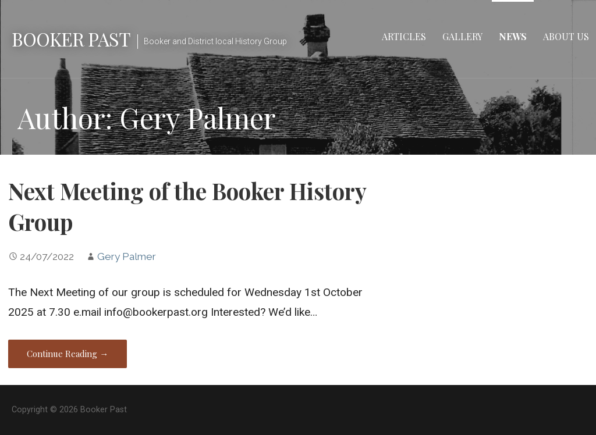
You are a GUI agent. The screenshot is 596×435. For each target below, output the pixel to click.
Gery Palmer (126, 256)
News (513, 36)
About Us (566, 36)
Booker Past (71, 38)
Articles (404, 36)
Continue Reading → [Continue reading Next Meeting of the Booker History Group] (67, 353)
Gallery (462, 36)
